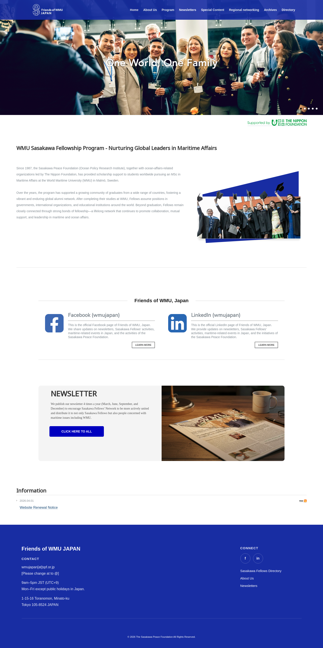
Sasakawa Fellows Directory (260, 571)
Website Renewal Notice (39, 507)
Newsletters (248, 586)
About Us (247, 578)
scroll (161, 103)
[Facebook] (245, 558)
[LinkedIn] (258, 558)
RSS (303, 501)
